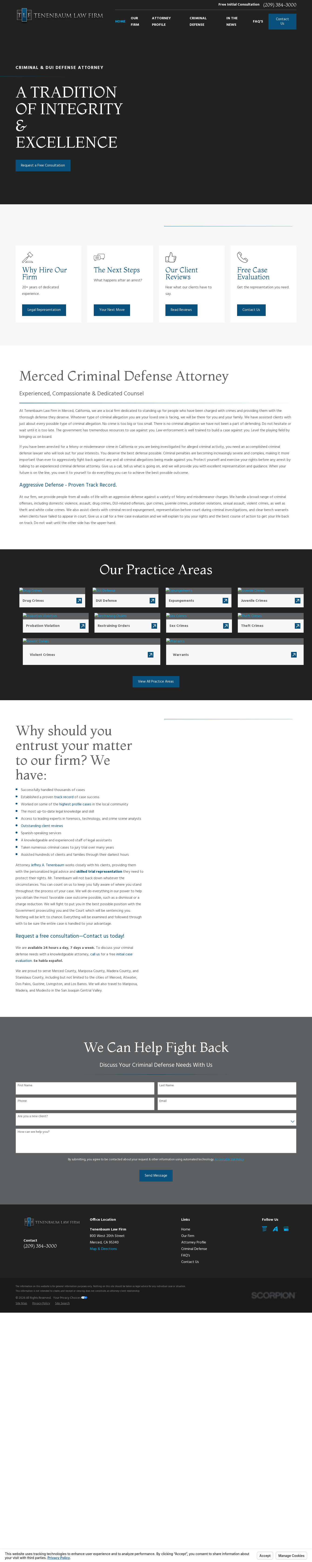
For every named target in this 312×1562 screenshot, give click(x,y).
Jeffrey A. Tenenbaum (40, 865)
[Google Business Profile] (286, 1228)
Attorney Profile (193, 1242)
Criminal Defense (194, 1249)
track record (57, 797)
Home (185, 1229)
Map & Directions (103, 1249)
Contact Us (282, 21)
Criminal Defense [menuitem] (198, 22)
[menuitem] (21, 1303)
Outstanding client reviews (35, 826)
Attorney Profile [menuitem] (161, 22)
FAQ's (185, 1255)
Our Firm (187, 1236)
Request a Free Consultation (43, 165)
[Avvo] (275, 1228)
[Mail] (264, 1228)
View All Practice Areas (156, 681)
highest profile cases (68, 804)
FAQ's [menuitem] (258, 21)
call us (88, 954)
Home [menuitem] (120, 21)
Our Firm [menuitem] (135, 22)
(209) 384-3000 (279, 5)
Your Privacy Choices (70, 1297)
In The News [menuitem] (232, 22)
